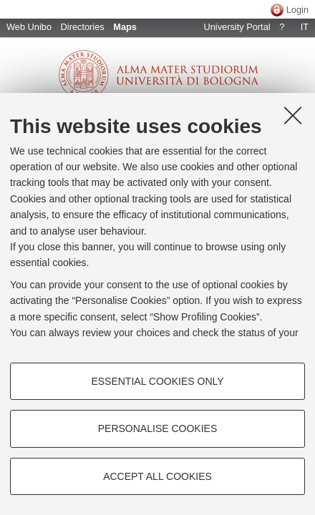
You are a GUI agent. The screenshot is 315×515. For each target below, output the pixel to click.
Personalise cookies (158, 428)
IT (305, 26)
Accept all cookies (157, 476)
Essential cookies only (157, 381)
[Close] (292, 115)
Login (297, 9)
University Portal (236, 26)
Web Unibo (29, 26)
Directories (83, 26)
